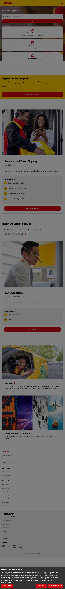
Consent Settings (7, 585)
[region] (32, 578)
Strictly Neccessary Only (55, 585)
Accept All (41, 585)
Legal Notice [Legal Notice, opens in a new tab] (8, 582)
